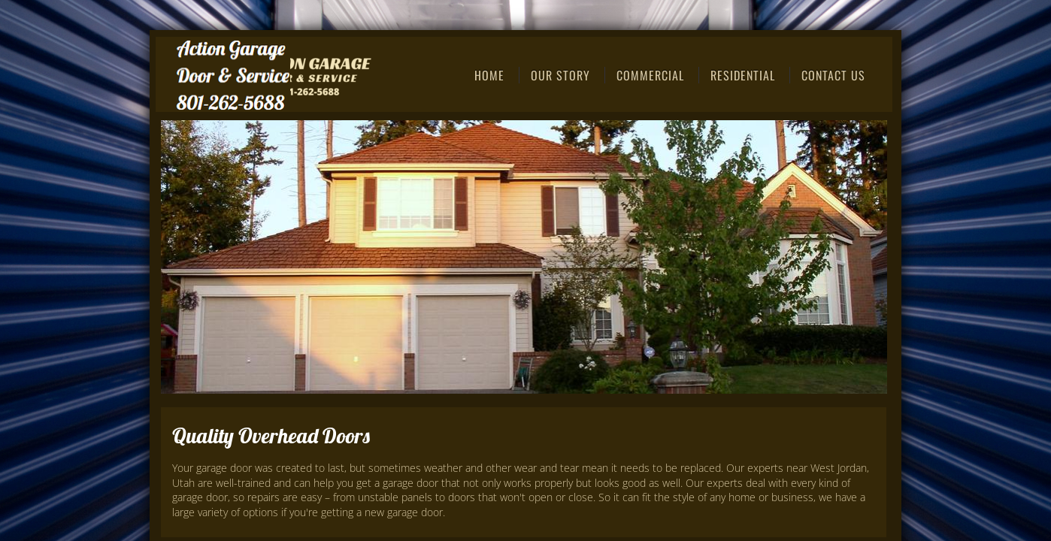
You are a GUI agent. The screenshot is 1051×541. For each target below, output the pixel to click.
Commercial (650, 75)
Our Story (560, 75)
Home (489, 75)
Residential (742, 75)
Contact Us (833, 75)
